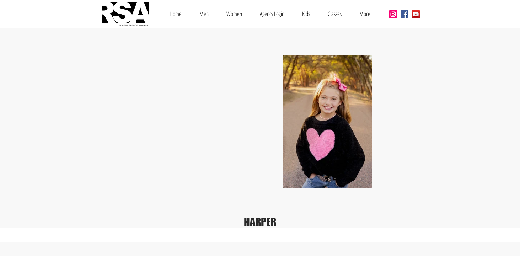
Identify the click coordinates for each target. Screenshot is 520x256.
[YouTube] (416, 14)
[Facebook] (404, 14)
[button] (334, 13)
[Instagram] (393, 14)
